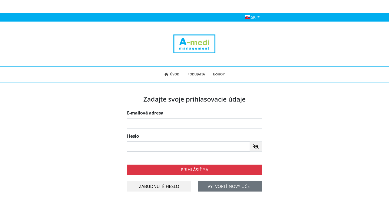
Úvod (171, 74)
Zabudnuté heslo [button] (159, 186)
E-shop (219, 74)
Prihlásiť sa (194, 170)
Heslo (133, 136)
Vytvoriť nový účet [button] (230, 186)
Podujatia (196, 74)
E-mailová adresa (145, 113)
